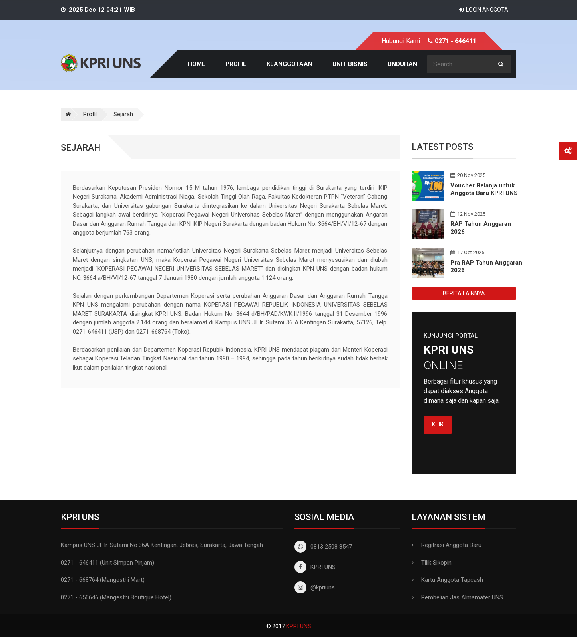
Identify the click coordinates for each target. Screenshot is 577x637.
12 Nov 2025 (467, 214)
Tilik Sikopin (436, 562)
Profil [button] (236, 64)
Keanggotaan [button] (289, 64)
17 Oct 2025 (467, 252)
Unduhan (402, 64)
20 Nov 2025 (467, 175)
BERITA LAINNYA (464, 293)
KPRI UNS (315, 567)
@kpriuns (314, 587)
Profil (90, 114)
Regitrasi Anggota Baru (451, 545)
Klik (438, 424)
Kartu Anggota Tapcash (452, 579)
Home (196, 64)
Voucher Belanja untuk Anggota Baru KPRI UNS (484, 189)
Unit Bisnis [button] (350, 64)
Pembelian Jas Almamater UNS (462, 597)
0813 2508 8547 (323, 546)
